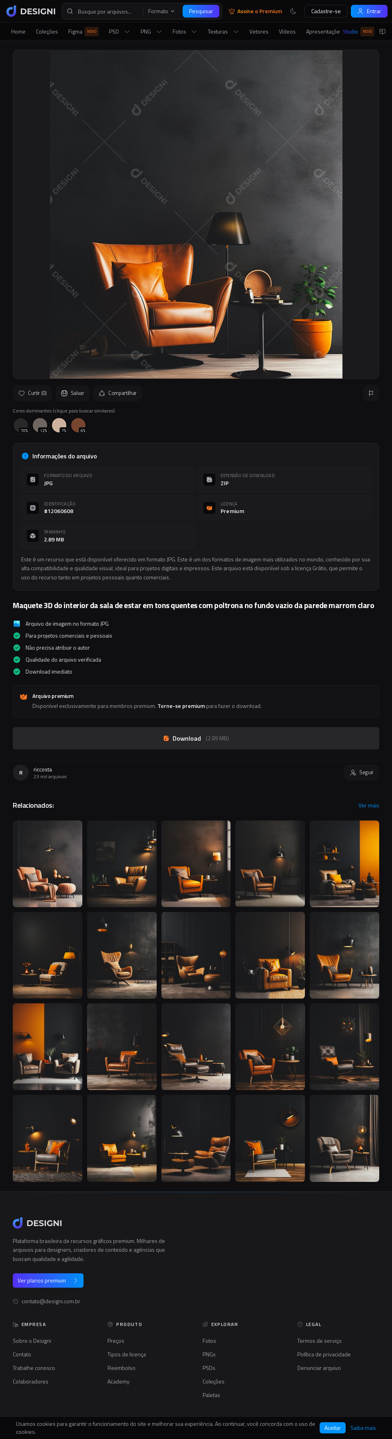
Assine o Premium (255, 11)
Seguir (362, 772)
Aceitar (332, 1427)
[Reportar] (371, 393)
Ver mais (368, 805)
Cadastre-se (326, 11)
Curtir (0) (32, 393)
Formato (161, 11)
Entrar (369, 11)
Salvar (72, 393)
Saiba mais (363, 1428)
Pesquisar (201, 11)
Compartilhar (118, 393)
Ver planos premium (48, 1280)
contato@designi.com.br (51, 1301)
